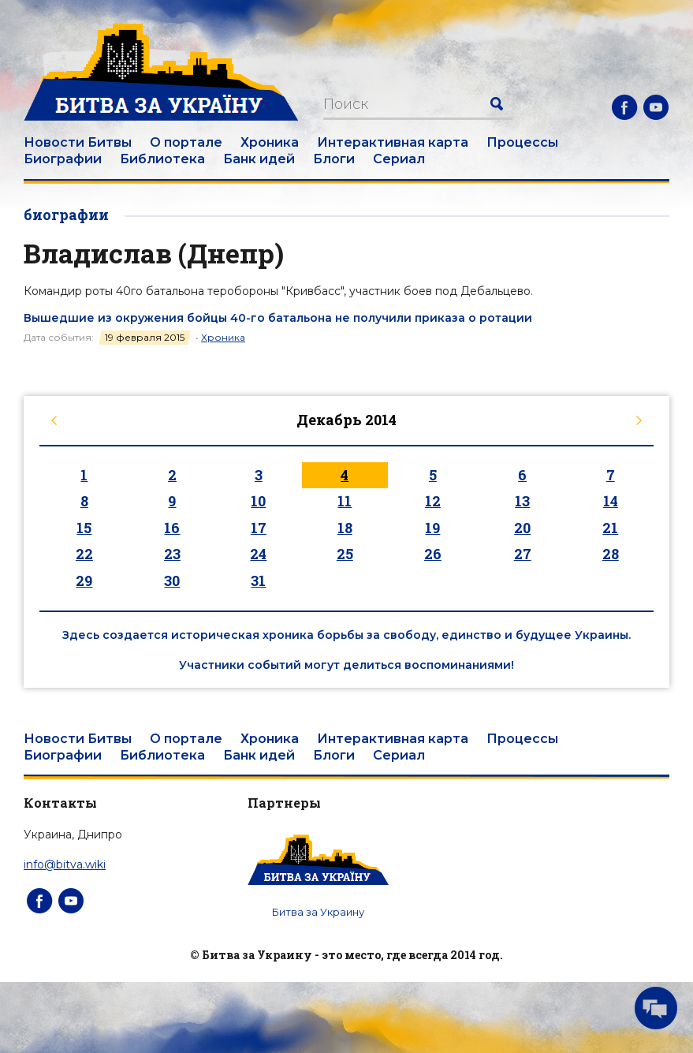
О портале (186, 142)
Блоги (334, 158)
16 (172, 527)
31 (258, 580)
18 (344, 527)
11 (344, 500)
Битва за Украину (318, 912)
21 (610, 527)
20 (522, 527)
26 (433, 553)
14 (610, 500)
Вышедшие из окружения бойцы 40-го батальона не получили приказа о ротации (278, 318)
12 (433, 500)
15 (83, 527)
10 (258, 500)
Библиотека (162, 158)
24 (258, 553)
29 (84, 580)
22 (84, 553)
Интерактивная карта (392, 142)
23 (172, 553)
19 (432, 527)
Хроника (269, 142)
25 (345, 553)
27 (522, 553)
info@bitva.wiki (65, 864)
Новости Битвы (78, 142)
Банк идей (259, 158)
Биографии (63, 158)
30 (172, 580)
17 (258, 527)
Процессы (522, 142)
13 (522, 500)
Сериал (399, 158)
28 (610, 553)
